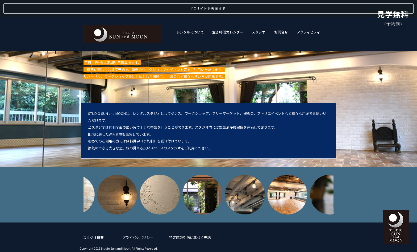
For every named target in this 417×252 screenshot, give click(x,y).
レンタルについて (190, 15)
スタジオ (258, 15)
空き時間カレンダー (227, 15)
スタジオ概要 (93, 220)
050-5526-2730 (321, 240)
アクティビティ (308, 15)
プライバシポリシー (137, 220)
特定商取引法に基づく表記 (190, 220)
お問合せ (281, 15)
